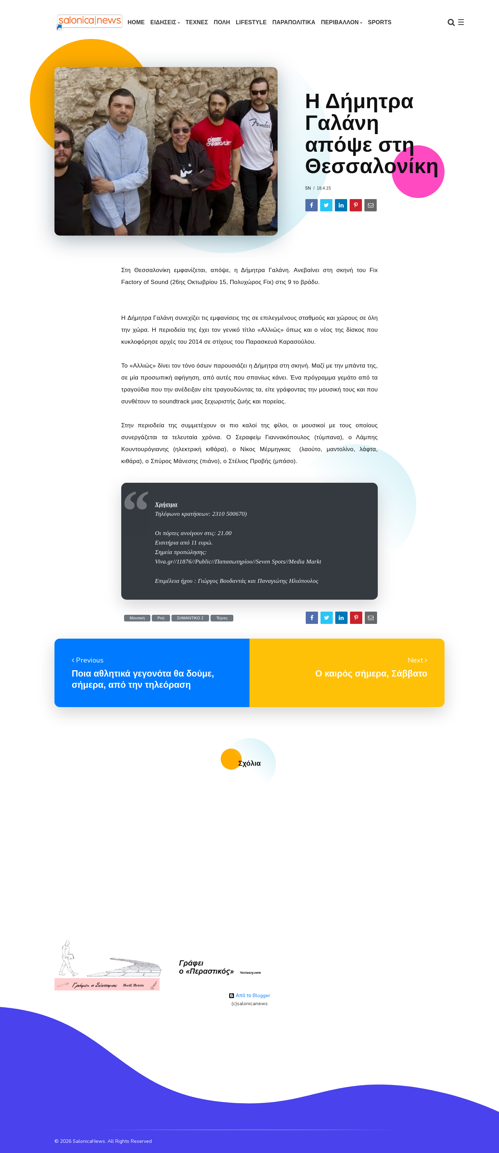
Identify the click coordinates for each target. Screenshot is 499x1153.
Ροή (160, 618)
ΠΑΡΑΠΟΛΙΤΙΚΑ (294, 22)
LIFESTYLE (251, 22)
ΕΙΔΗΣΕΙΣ (163, 22)
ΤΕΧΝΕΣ (197, 22)
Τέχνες (221, 618)
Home (136, 22)
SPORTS (379, 22)
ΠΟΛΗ (222, 22)
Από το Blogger (249, 995)
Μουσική (137, 618)
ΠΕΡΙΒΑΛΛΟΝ (339, 22)
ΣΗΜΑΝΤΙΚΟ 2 (190, 618)
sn (308, 188)
